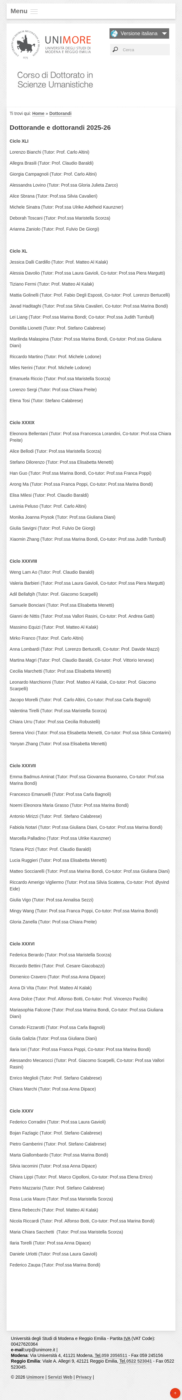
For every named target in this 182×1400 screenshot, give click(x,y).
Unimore (35, 1377)
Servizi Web (60, 1377)
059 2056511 (114, 1355)
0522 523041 (139, 1361)
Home (38, 113)
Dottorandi (60, 113)
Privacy (84, 1377)
